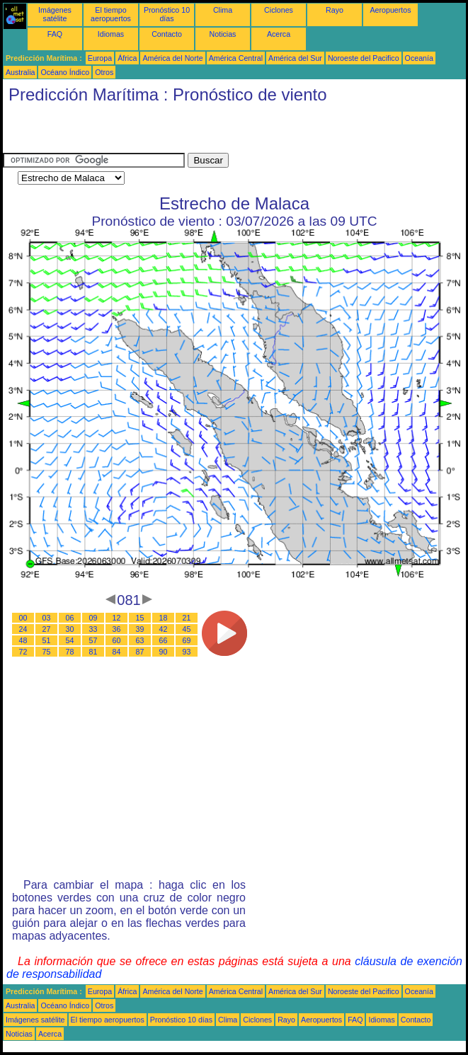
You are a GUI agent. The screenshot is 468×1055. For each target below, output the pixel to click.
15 (140, 617)
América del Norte (172, 58)
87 (140, 651)
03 (46, 617)
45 (187, 629)
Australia (20, 72)
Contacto (167, 34)
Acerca (278, 34)
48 (23, 640)
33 (93, 629)
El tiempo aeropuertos (111, 14)
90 (163, 651)
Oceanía (419, 58)
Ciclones (278, 10)
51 (46, 640)
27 (46, 629)
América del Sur (295, 58)
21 (187, 617)
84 (117, 651)
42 (163, 629)
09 (93, 617)
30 (70, 629)
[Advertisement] (168, 131)
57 (93, 640)
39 (140, 629)
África (127, 58)
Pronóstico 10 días (167, 14)
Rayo (334, 10)
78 (70, 651)
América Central (236, 58)
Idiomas (111, 34)
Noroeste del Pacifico (363, 58)
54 (70, 640)
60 (117, 640)
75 (46, 651)
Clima (222, 10)
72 (23, 651)
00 (23, 617)
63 (140, 640)
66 (163, 640)
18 (163, 617)
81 (93, 651)
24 (23, 629)
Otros (104, 72)
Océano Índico (64, 72)
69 (187, 640)
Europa (100, 58)
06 (70, 617)
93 (187, 651)
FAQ (54, 34)
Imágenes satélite (55, 14)
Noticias (223, 34)
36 (117, 629)
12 (117, 617)
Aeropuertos (390, 10)
